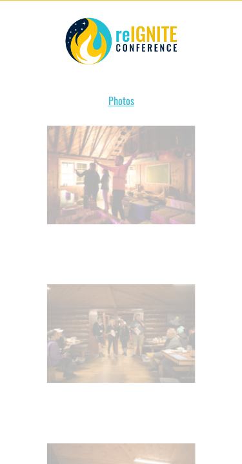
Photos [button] (121, 100)
